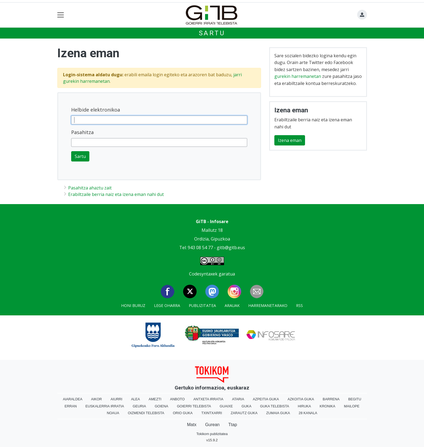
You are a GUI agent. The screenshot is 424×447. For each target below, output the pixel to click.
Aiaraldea (72, 399)
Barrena (331, 399)
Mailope (351, 406)
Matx (191, 424)
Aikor (96, 399)
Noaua (113, 413)
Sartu (212, 33)
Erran (71, 406)
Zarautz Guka (244, 413)
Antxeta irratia (208, 399)
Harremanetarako (267, 305)
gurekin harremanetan (297, 76)
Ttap (232, 424)
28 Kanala (308, 413)
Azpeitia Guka (266, 399)
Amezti (155, 399)
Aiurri (116, 399)
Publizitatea (202, 305)
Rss (299, 305)
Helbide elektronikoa (95, 109)
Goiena (161, 406)
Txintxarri (211, 413)
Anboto (177, 399)
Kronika (327, 406)
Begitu (354, 399)
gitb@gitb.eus (231, 248)
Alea (135, 399)
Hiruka (304, 406)
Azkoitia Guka (301, 399)
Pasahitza (82, 132)
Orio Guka (183, 413)
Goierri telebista (194, 406)
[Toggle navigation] (61, 15)
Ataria (238, 399)
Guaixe (226, 406)
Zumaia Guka (278, 413)
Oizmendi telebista (146, 413)
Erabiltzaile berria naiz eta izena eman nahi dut (116, 194)
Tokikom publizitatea (212, 434)
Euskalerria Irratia (105, 406)
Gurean (212, 424)
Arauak (232, 305)
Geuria (139, 406)
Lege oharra (167, 305)
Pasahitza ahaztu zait (90, 188)
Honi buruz (133, 305)
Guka (246, 406)
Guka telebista (274, 406)
